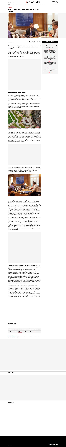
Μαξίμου (17, 337)
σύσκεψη (13, 337)
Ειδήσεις (20, 332)
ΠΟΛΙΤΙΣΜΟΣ (10, 7)
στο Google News (24, 329)
